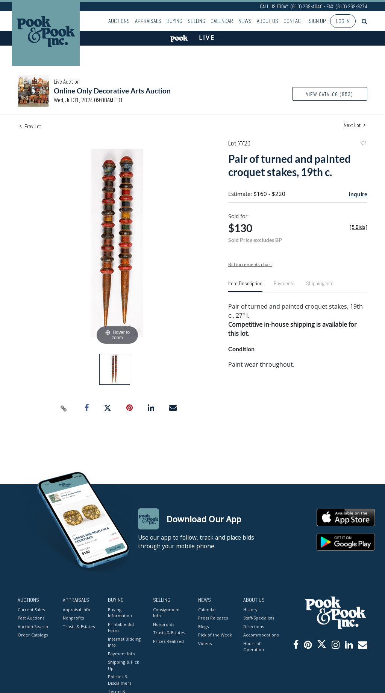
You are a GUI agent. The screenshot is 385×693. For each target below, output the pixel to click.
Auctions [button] (119, 20)
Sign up (317, 20)
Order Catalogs (33, 635)
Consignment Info (166, 613)
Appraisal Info (76, 609)
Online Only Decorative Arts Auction (112, 90)
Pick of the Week (215, 635)
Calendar (222, 20)
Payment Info (121, 653)
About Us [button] (267, 20)
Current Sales (31, 609)
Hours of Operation (253, 647)
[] (358, 227)
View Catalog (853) (329, 94)
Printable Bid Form (121, 627)
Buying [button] (174, 20)
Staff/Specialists (258, 618)
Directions (253, 626)
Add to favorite (362, 144)
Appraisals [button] (148, 20)
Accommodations (260, 635)
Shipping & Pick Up (123, 665)
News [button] (245, 20)
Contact (293, 20)
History (250, 609)
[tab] (245, 286)
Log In (343, 21)
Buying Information (120, 613)
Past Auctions (31, 618)
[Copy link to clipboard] (63, 408)
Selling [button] (196, 20)
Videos (205, 643)
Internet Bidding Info (124, 642)
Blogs (203, 626)
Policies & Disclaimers (119, 680)
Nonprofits (73, 618)
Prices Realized (168, 641)
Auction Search (33, 626)
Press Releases (213, 618)
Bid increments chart (250, 264)
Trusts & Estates (79, 626)
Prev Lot (30, 126)
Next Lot (354, 125)
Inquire (358, 194)
